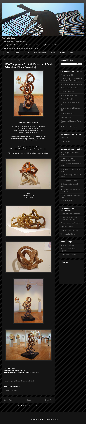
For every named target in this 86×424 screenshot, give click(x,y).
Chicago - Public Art (67, 245)
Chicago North (66, 91)
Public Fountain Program (69, 230)
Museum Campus (40, 53)
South (62, 53)
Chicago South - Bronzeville (70, 103)
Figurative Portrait (67, 226)
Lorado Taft (64, 138)
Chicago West (65, 114)
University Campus (67, 126)
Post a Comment (11, 390)
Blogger (55, 419)
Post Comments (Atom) (32, 406)
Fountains (64, 117)
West (71, 53)
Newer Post (8, 400)
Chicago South (66, 99)
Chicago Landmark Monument (71, 223)
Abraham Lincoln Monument (70, 214)
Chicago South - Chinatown (70, 108)
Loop (17, 53)
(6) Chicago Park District (69, 180)
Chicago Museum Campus (70, 84)
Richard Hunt (65, 141)
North (53, 53)
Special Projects (66, 201)
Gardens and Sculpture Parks (71, 121)
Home (8, 53)
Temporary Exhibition (68, 234)
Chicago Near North (67, 88)
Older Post (49, 400)
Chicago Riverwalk (67, 95)
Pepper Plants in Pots (68, 254)
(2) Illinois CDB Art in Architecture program (68, 159)
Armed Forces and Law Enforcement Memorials (69, 218)
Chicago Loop (65, 75)
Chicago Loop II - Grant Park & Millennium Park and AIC (71, 79)
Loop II (26, 53)
